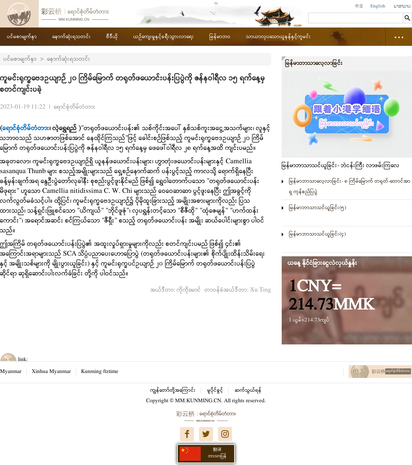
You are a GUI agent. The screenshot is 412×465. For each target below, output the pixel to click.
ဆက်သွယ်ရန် (248, 390)
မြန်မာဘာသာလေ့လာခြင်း (314, 63)
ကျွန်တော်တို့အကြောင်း (173, 390)
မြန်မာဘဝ (220, 36)
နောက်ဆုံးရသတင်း (71, 36)
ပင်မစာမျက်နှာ (22, 36)
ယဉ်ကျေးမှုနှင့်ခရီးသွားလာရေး (163, 36)
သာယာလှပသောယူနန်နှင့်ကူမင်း (278, 36)
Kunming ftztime (99, 371)
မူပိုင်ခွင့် (215, 390)
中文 (359, 6)
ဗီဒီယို (112, 36)
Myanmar (10, 371)
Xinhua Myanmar (51, 371)
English (377, 6)
